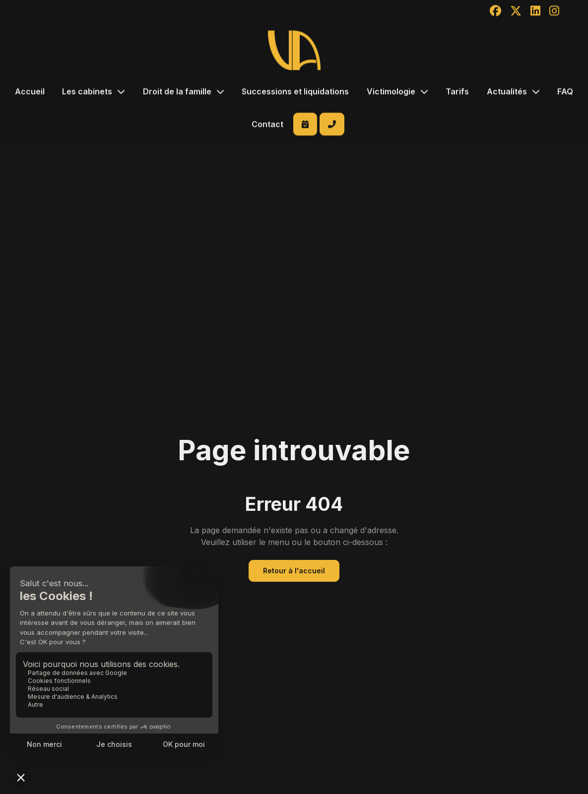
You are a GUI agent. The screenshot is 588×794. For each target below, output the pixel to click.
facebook (576, 370)
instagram (576, 424)
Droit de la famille (177, 92)
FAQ (565, 92)
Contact (267, 125)
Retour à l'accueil (294, 570)
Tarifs (457, 92)
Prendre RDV (305, 125)
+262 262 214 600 (332, 125)
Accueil (30, 92)
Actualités (507, 92)
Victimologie (391, 92)
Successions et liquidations (295, 92)
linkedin (576, 406)
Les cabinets (87, 92)
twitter (576, 388)
